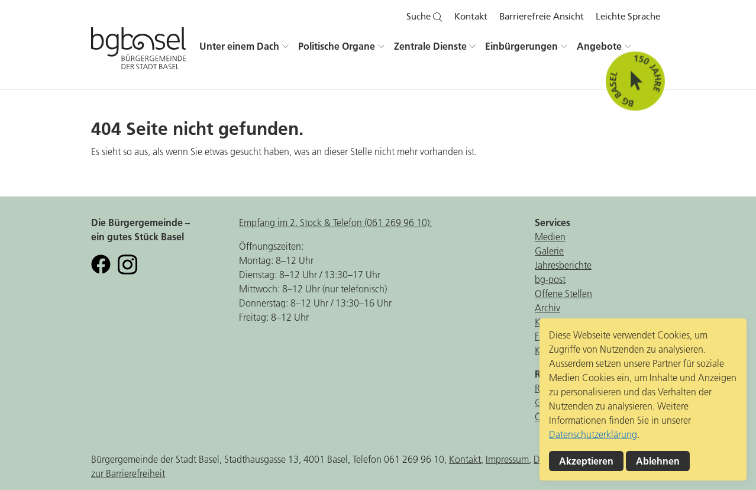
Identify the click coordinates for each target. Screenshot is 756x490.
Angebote (599, 46)
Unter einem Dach (239, 46)
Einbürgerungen (521, 46)
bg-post (550, 279)
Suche (424, 16)
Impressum (507, 459)
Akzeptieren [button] (586, 461)
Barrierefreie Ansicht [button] (541, 16)
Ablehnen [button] (658, 461)
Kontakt (470, 16)
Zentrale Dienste (430, 46)
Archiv (547, 308)
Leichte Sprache (628, 16)
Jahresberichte (563, 265)
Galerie (549, 251)
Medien (550, 237)
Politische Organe (336, 46)
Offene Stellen (563, 293)
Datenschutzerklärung (593, 434)
